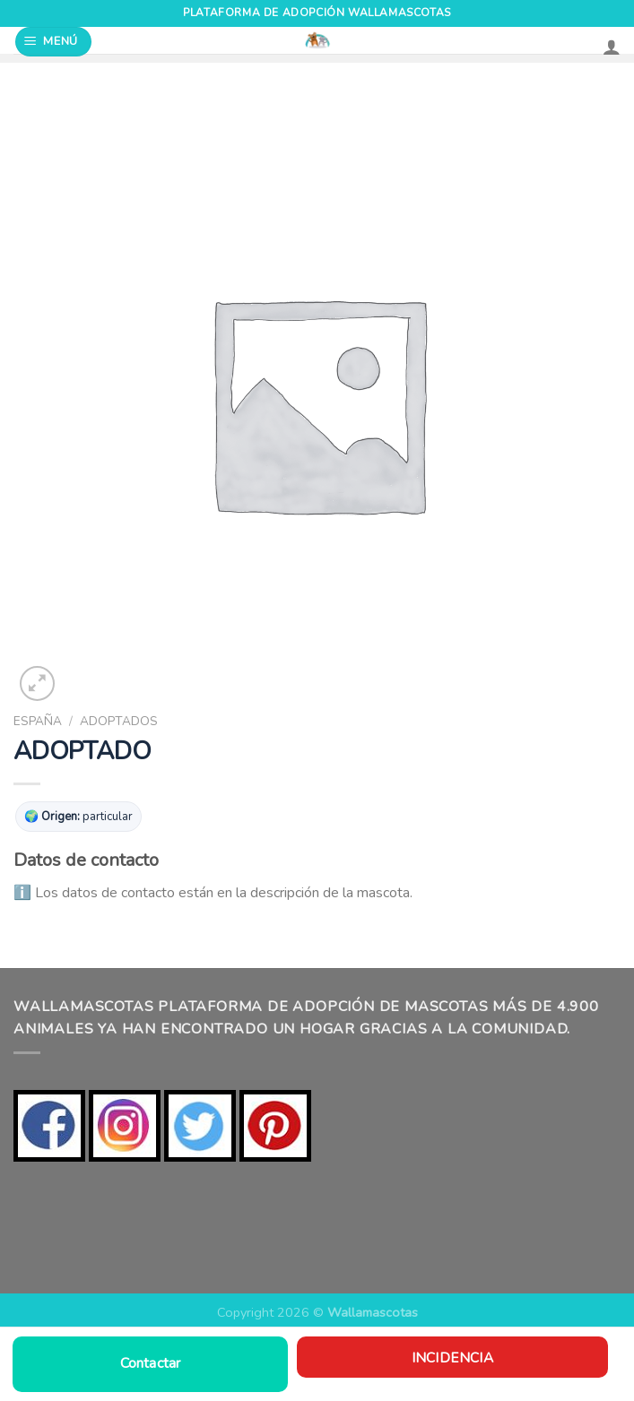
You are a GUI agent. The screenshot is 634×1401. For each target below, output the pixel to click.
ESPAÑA (37, 721)
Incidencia (452, 1357)
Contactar (150, 1363)
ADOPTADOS (119, 721)
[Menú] (53, 41)
